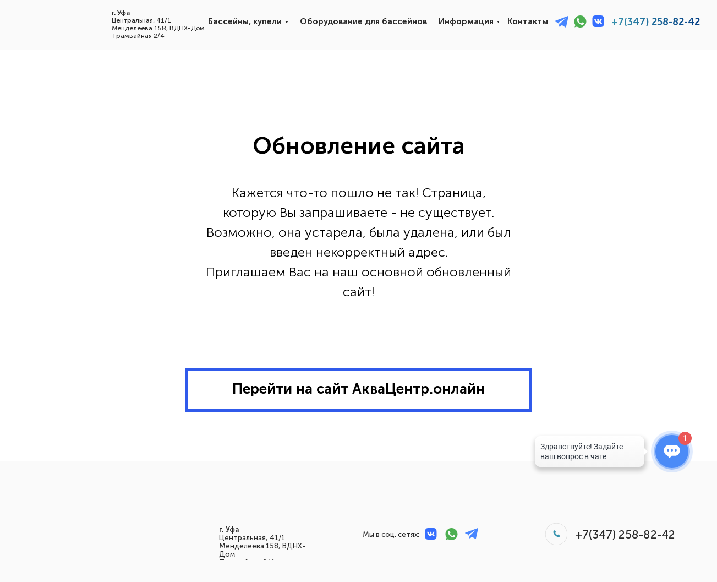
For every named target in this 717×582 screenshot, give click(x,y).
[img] (43, 22)
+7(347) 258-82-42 (655, 22)
